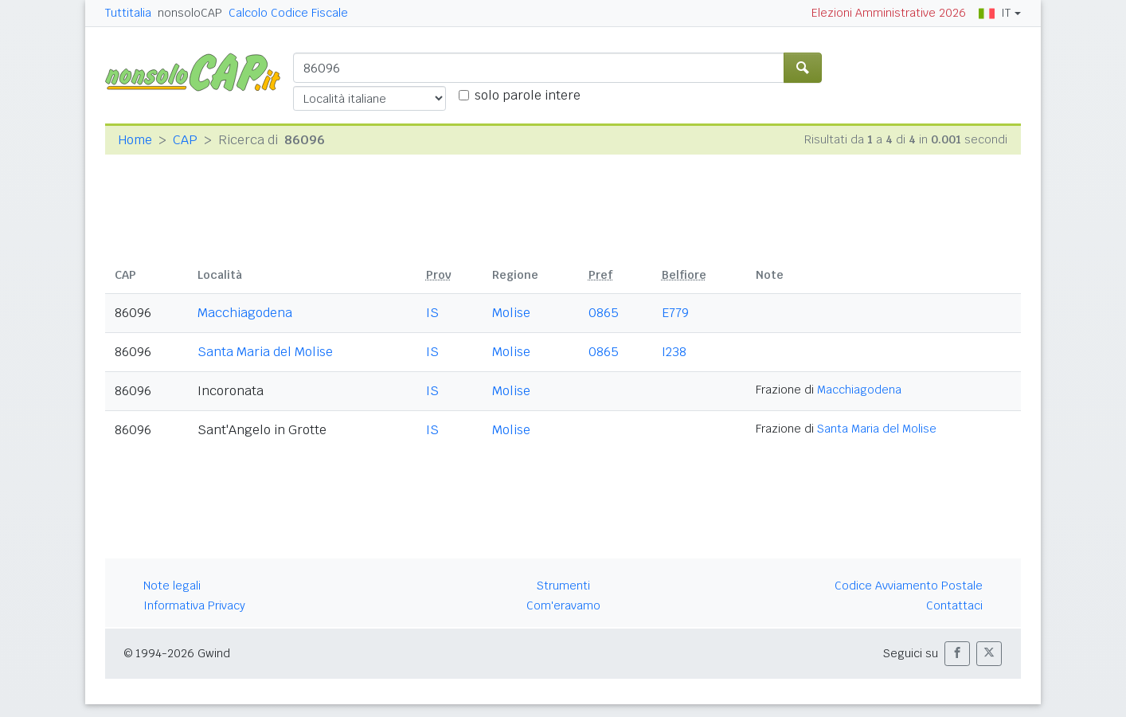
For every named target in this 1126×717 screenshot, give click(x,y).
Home (135, 139)
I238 (674, 351)
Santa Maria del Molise (265, 351)
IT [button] (995, 13)
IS (432, 312)
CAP (185, 139)
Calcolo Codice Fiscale (288, 13)
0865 (603, 312)
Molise (511, 312)
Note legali (172, 585)
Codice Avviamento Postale (909, 585)
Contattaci (954, 605)
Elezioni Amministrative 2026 (888, 13)
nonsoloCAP (190, 13)
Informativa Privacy (194, 605)
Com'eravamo (563, 605)
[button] (957, 653)
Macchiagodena (244, 312)
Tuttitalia (128, 13)
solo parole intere (528, 95)
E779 (675, 312)
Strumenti (563, 585)
